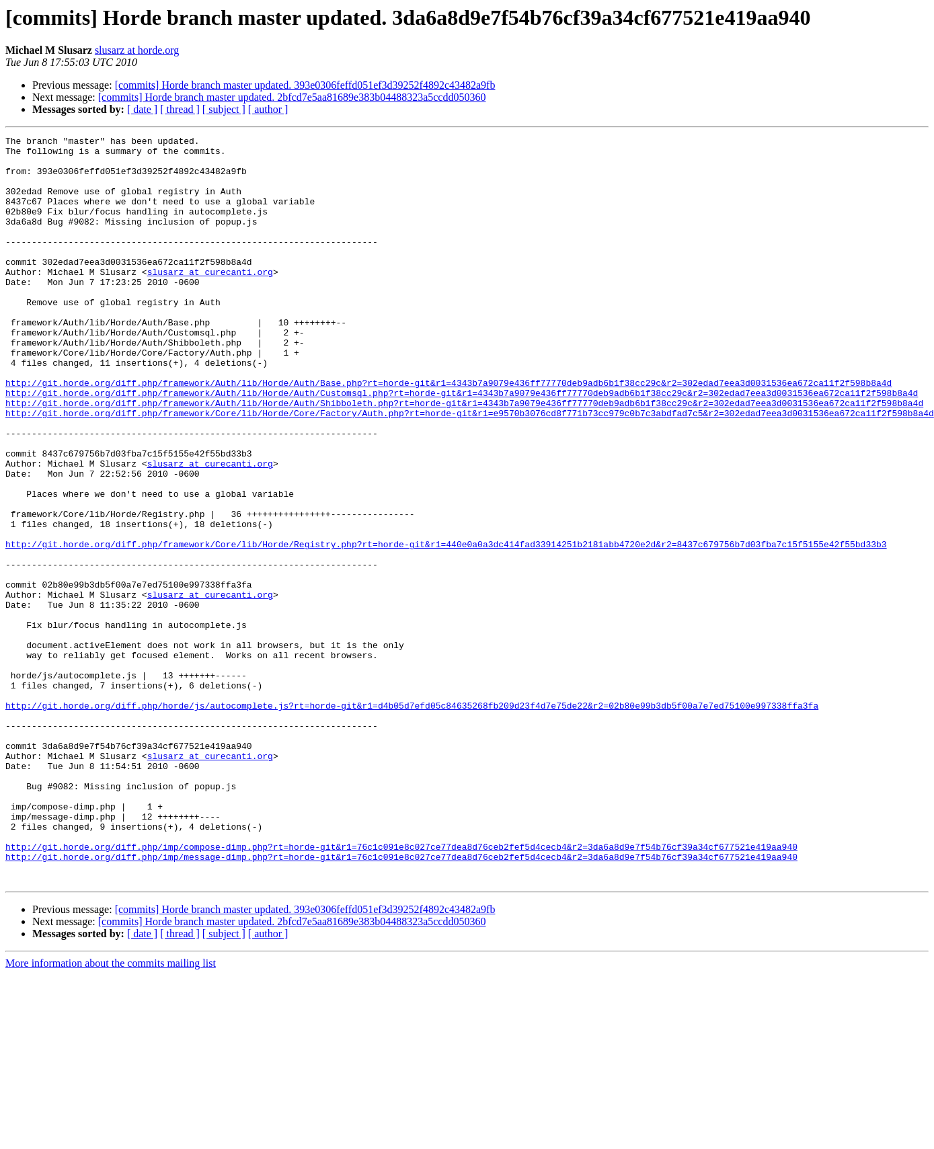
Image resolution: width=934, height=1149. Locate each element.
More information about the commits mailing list (110, 1112)
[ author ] (268, 109)
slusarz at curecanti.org (210, 300)
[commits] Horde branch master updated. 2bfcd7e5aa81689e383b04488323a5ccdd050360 (292, 97)
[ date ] (142, 109)
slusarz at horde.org (137, 50)
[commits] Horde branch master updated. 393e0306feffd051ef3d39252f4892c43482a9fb (305, 85)
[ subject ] (223, 109)
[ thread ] (180, 109)
